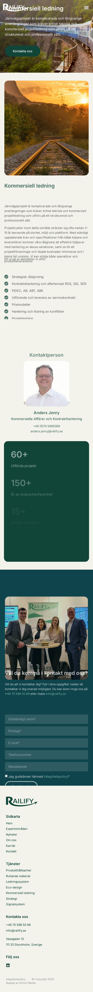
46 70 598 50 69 (18, 701)
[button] (86, 7)
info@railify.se (56, 701)
